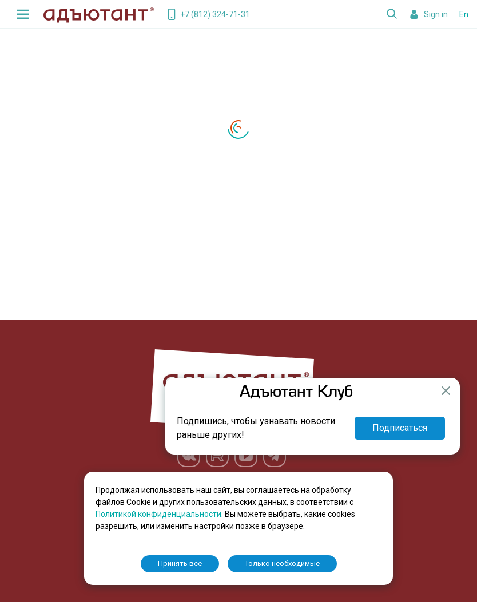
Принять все (180, 563)
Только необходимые (282, 563)
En (463, 14)
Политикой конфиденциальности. (160, 514)
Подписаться (399, 427)
